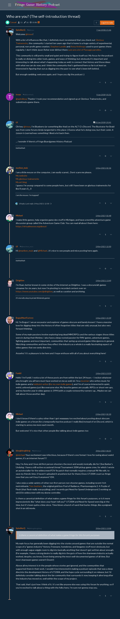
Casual (13, 22)
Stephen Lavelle (58, 46)
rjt (17, 122)
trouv (18, 94)
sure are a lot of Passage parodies (84, 49)
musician (85, 380)
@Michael (42, 250)
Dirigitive (20, 280)
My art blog (21, 182)
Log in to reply (107, 22)
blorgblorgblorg (23, 451)
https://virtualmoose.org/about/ (31, 226)
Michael (19, 215)
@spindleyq (21, 98)
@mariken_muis (26, 246)
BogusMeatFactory (24, 318)
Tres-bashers (35, 486)
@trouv (30, 30)
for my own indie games (61, 384)
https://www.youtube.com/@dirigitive (34, 291)
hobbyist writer (40, 384)
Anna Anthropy (78, 46)
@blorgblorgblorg (34, 528)
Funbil (18, 373)
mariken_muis (22, 168)
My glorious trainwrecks (27, 179)
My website (21, 175)
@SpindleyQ (28, 94)
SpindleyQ (20, 30)
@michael (20, 455)
